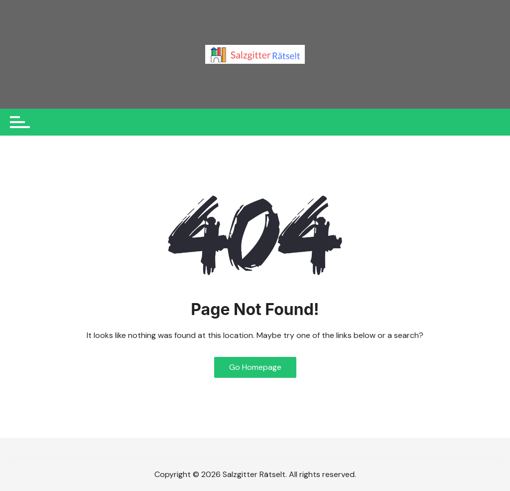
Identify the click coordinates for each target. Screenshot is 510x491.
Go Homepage (255, 367)
